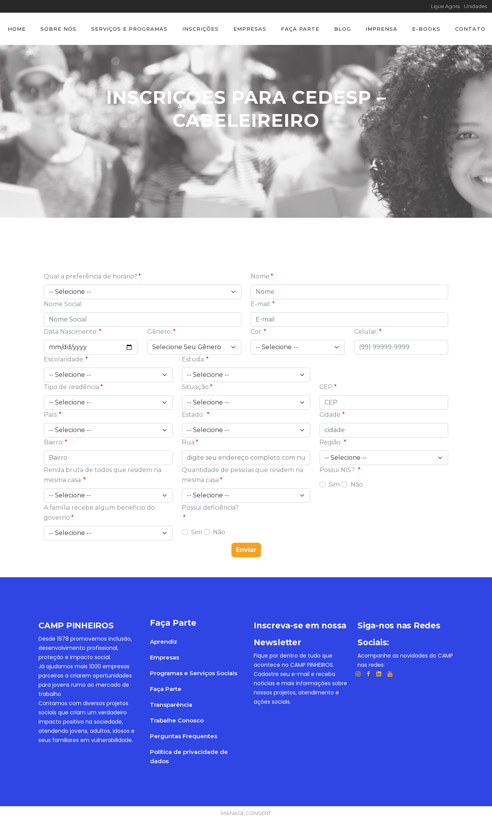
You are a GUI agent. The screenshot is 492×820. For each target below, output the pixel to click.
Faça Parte (165, 688)
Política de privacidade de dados (189, 756)
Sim (334, 484)
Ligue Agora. (447, 6)
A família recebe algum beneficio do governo (99, 512)
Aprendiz (163, 641)
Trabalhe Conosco (177, 720)
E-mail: (261, 304)
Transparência (171, 704)
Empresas (164, 657)
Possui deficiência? (210, 507)
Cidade (330, 414)
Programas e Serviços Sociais (193, 673)
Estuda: (193, 359)
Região (330, 442)
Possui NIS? (337, 470)
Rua (188, 442)
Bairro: (53, 442)
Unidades (475, 6)
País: (51, 414)
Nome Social (63, 304)
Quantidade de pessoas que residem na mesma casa (242, 475)
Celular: (366, 331)
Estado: (194, 414)
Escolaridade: (64, 359)
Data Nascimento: (71, 331)
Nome (260, 276)
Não (357, 484)
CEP (325, 387)
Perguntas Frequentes (183, 736)
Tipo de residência (71, 387)
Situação (195, 387)
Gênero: (159, 331)
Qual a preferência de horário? (90, 276)
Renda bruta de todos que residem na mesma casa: (102, 475)
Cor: (257, 331)
